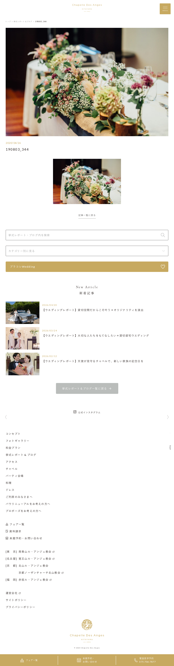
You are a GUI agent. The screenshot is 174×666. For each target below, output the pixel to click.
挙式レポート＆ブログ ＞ (24, 21)
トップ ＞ (9, 21)
